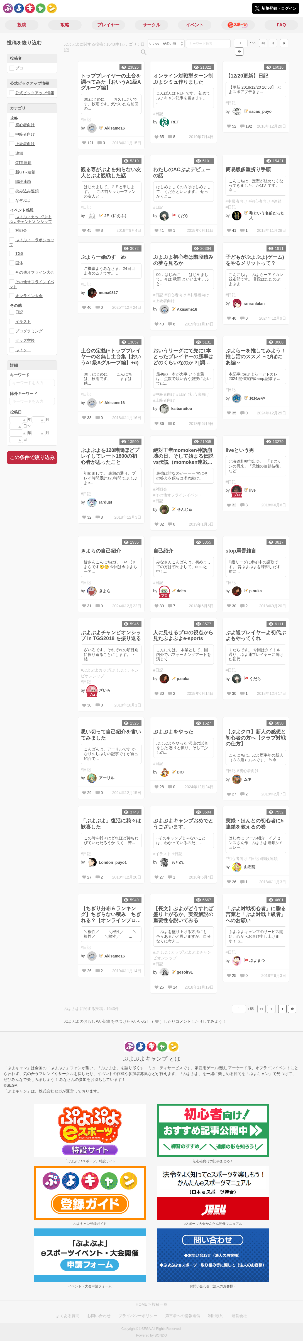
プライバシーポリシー (137, 1316)
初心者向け (25, 125)
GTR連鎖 (23, 162)
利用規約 (216, 1316)
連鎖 (19, 153)
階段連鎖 (23, 181)
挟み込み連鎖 (27, 191)
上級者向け (25, 143)
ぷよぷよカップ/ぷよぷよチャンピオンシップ (30, 219)
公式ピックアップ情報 (34, 93)
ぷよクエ (23, 350)
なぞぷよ (23, 200)
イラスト (23, 321)
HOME (141, 1304)
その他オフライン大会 (34, 272)
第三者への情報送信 (182, 1316)
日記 (19, 312)
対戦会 (21, 230)
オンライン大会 (29, 295)
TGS (19, 253)
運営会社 (239, 1316)
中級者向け (25, 134)
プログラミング (29, 331)
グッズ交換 (25, 340)
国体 (19, 263)
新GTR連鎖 (25, 172)
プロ (19, 68)
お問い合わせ (99, 1316)
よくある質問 (67, 1316)
